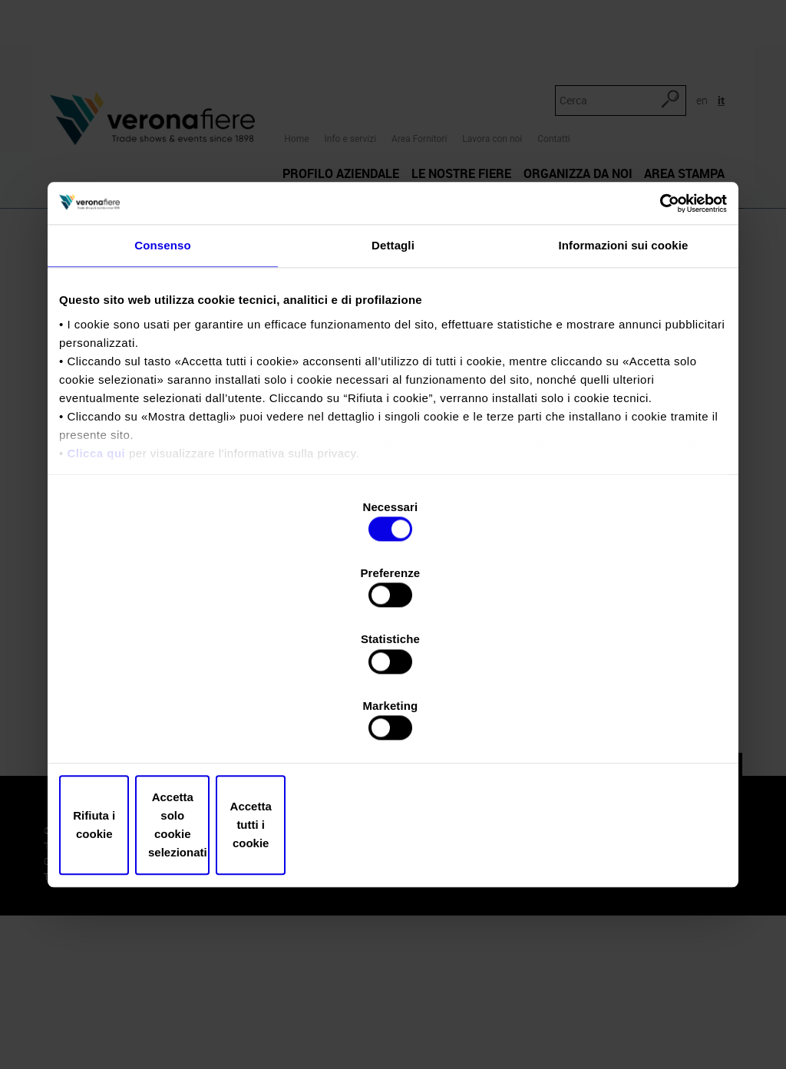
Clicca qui (96, 582)
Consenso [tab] (162, 375)
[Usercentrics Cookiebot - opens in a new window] (660, 331)
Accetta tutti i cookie (617, 725)
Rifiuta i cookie (168, 725)
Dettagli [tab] (393, 375)
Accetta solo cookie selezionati (393, 725)
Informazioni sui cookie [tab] (624, 375)
